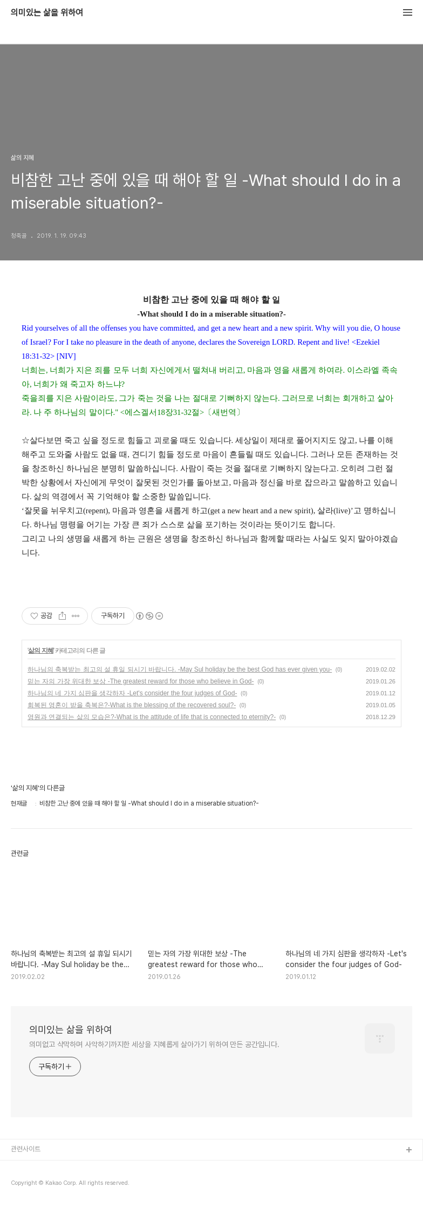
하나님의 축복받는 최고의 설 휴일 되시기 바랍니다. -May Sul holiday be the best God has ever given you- (180, 669)
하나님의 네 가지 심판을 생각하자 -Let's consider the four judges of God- (132, 693)
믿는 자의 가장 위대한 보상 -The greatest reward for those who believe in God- (141, 681)
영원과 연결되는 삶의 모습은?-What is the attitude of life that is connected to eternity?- (152, 717)
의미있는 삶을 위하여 (47, 13)
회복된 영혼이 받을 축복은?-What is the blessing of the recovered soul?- (132, 705)
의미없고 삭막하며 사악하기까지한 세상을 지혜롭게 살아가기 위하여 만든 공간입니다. (154, 1044)
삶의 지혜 (40, 650)
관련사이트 (25, 1149)
